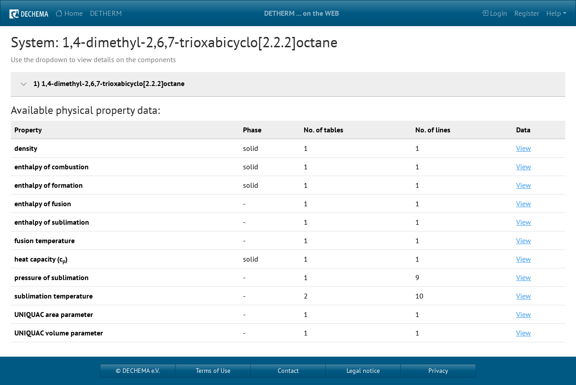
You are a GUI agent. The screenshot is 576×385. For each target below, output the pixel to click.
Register (526, 13)
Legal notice (363, 371)
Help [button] (553, 13)
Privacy (438, 371)
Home (69, 13)
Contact (288, 371)
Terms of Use (213, 371)
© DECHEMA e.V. (138, 371)
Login (494, 13)
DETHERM (106, 13)
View (523, 148)
